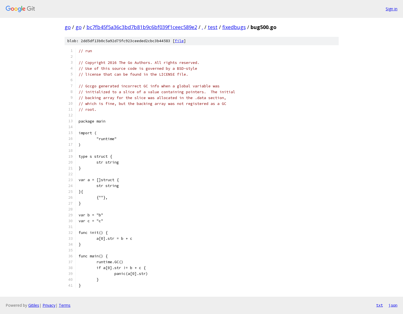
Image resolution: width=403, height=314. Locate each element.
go (68, 27)
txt (379, 305)
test (213, 27)
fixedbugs (234, 27)
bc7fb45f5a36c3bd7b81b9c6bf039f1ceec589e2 (141, 27)
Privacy (49, 305)
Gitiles (33, 305)
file (179, 41)
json (392, 305)
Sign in (391, 8)
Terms (64, 305)
